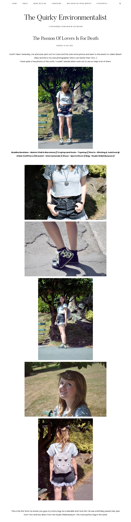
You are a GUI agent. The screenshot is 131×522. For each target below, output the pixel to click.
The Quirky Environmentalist (65, 17)
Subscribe (56, 3)
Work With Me (40, 3)
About (25, 3)
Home (14, 3)
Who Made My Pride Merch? (79, 3)
